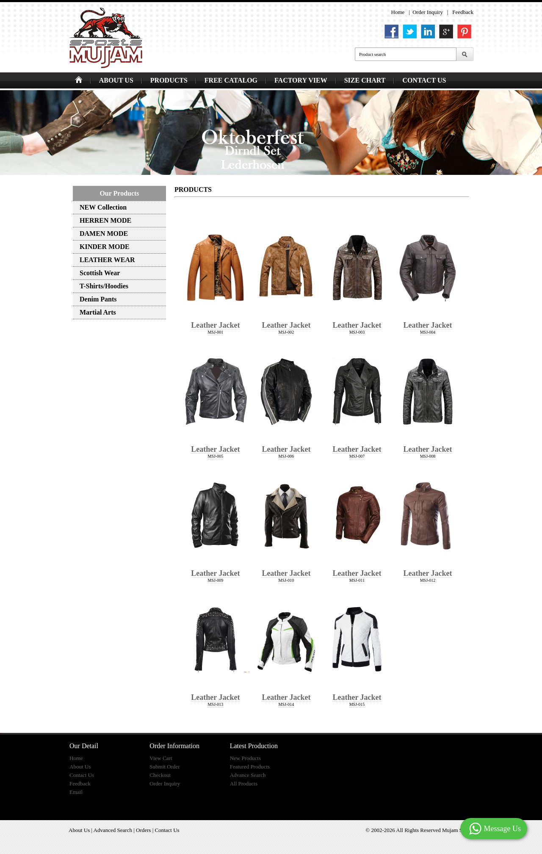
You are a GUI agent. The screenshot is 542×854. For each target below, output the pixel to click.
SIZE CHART (365, 80)
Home (398, 12)
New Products (245, 758)
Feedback (462, 12)
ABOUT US (116, 80)
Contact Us (81, 775)
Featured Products (250, 766)
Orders (143, 830)
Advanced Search (113, 830)
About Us (80, 766)
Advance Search (248, 775)
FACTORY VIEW (300, 80)
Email (76, 792)
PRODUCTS (169, 80)
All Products (243, 783)
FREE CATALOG (231, 80)
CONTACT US (424, 80)
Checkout (160, 775)
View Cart (160, 758)
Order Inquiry (427, 12)
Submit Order (164, 766)
